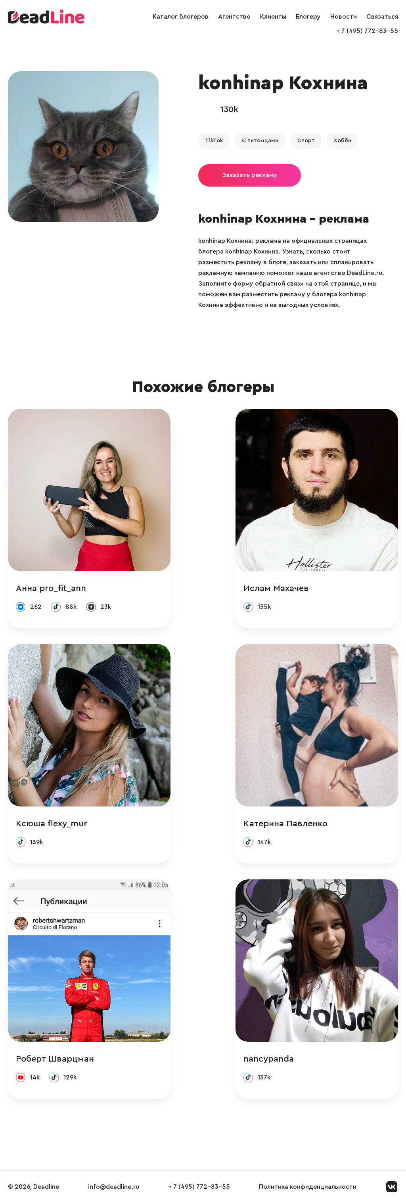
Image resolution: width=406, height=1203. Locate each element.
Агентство (234, 16)
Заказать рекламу (249, 175)
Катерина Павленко (285, 823)
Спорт (306, 140)
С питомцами (260, 140)
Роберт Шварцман (55, 1058)
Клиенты (273, 16)
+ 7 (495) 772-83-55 (367, 31)
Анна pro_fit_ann (51, 588)
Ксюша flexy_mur (51, 823)
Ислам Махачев (276, 588)
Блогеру (308, 16)
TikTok (214, 140)
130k (229, 109)
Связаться (382, 16)
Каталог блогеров (181, 16)
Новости (343, 16)
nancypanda (268, 1058)
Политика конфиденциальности (307, 1187)
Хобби (342, 140)
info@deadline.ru (113, 1187)
